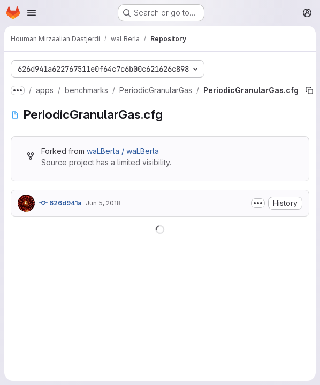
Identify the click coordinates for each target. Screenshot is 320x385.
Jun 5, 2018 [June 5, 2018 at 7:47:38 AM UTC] (103, 203)
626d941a (60, 202)
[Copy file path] (309, 90)
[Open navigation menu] (31, 12)
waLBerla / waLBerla (123, 151)
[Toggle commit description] (258, 203)
